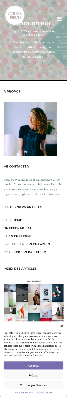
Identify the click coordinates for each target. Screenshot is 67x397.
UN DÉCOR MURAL (18, 228)
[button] (61, 326)
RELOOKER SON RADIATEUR (25, 252)
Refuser (33, 375)
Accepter (33, 365)
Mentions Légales (24, 392)
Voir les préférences (33, 385)
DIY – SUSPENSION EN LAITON (27, 244)
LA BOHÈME (13, 220)
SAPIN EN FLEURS (17, 236)
